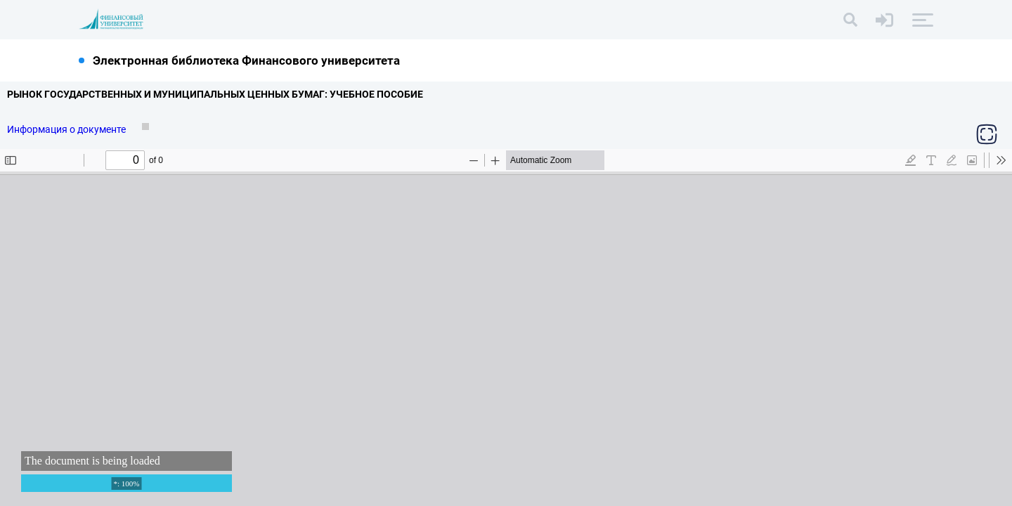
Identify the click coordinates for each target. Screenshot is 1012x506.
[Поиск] (850, 20)
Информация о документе (67, 129)
